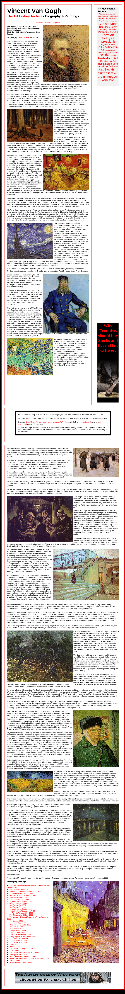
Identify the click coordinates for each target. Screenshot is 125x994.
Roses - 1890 (14, 960)
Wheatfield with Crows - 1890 (20, 962)
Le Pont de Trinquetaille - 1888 (21, 913)
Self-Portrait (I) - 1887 (17, 905)
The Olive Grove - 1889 (18, 943)
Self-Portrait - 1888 (16, 929)
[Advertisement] (108, 125)
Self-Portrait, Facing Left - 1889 (21, 949)
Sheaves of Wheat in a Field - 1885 (22, 895)
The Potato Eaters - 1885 (19, 899)
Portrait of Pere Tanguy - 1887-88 (22, 911)
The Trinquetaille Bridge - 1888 (21, 915)
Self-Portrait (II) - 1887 (18, 907)
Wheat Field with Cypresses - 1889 (22, 956)
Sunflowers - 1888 (16, 927)
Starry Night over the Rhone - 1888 (22, 937)
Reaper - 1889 (14, 947)
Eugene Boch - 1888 (17, 933)
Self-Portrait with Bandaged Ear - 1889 (24, 953)
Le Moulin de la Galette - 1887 (20, 909)
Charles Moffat (23, 38)
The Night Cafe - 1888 (17, 923)
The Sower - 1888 (16, 921)
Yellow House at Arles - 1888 (20, 935)
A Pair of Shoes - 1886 (18, 903)
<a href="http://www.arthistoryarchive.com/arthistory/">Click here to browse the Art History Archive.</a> (108, 46)
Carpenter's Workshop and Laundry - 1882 (25, 891)
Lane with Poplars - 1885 (18, 897)
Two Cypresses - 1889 (18, 955)
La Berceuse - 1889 (16, 951)
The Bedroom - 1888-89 (18, 939)
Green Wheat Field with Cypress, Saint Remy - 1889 (29, 958)
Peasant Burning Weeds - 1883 (21, 893)
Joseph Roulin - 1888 (17, 931)
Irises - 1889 (14, 945)
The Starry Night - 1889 (18, 941)
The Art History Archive (24, 16)
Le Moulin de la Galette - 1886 (20, 901)
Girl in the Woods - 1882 (18, 889)
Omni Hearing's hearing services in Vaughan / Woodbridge (48, 422)
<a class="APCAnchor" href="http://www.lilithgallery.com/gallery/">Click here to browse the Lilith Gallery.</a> (63, 977)
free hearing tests (85, 422)
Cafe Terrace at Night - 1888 (20, 925)
